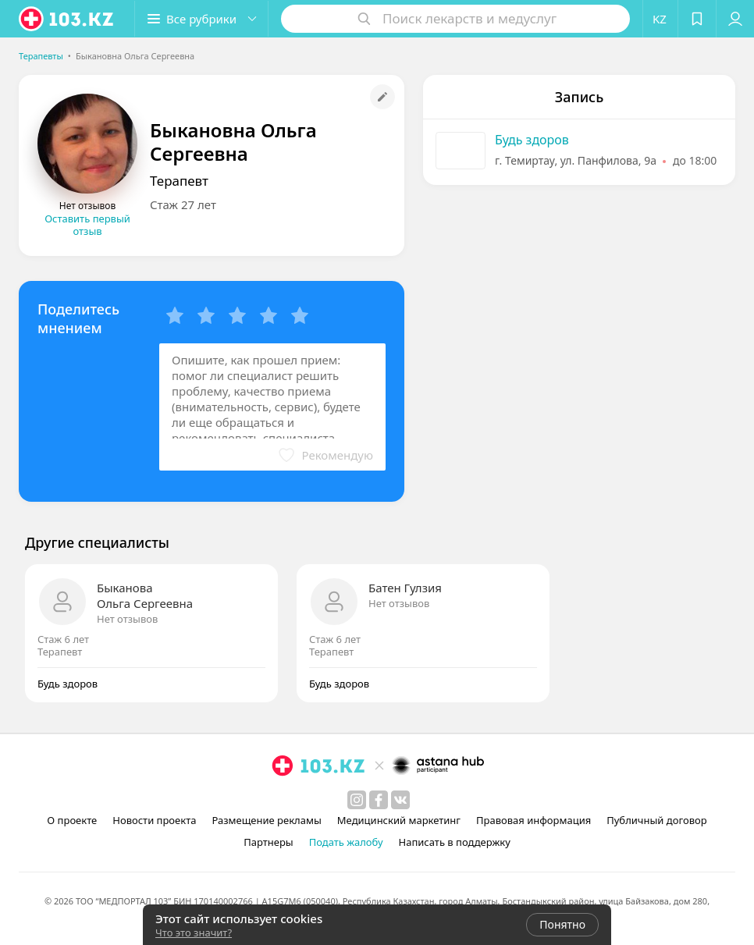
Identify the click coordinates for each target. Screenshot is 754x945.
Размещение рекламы (266, 820)
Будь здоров (532, 139)
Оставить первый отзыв (87, 224)
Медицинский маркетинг (399, 820)
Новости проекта (154, 820)
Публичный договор (656, 820)
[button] (201, 19)
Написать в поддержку (454, 842)
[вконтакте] (400, 799)
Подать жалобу (346, 842)
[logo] (67, 18)
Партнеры (268, 842)
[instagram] (356, 799)
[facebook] (378, 799)
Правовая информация (533, 820)
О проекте (72, 820)
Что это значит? (193, 932)
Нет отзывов (127, 619)
